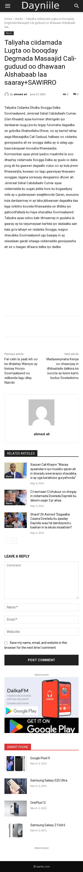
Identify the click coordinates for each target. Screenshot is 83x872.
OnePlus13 (38, 802)
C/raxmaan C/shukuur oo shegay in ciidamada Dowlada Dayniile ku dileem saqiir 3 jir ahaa (53, 496)
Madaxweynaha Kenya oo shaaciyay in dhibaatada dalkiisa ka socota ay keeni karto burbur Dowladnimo (62, 368)
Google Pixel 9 (40, 758)
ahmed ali (20, 94)
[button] (7, 6)
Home (8, 19)
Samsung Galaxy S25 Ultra (48, 780)
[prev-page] (7, 541)
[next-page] (14, 541)
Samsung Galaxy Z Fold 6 (47, 825)
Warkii (19, 19)
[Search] (77, 6)
